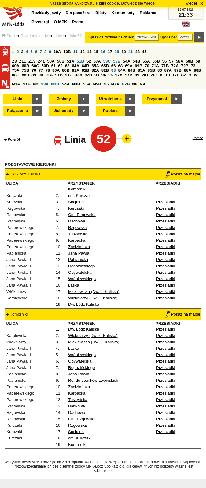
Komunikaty (122, 12)
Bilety (100, 12)
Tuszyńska (77, 234)
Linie (57, 36)
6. (162, 75)
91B (59, 75)
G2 (183, 75)
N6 (106, 84)
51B (80, 61)
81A (75, 70)
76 (33, 70)
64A (75, 65)
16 (103, 51)
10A (57, 51)
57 (171, 61)
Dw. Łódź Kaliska (83, 304)
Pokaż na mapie (182, 174)
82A (95, 70)
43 (137, 51)
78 (47, 70)
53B (116, 61)
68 (120, 65)
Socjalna (76, 202)
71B (165, 65)
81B (85, 70)
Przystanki (157, 98)
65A (95, 65)
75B (25, 70)
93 (96, 75)
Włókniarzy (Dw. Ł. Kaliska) (92, 298)
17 (110, 51)
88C (15, 75)
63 (67, 65)
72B (184, 65)
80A (56, 70)
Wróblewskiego (82, 279)
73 (193, 65)
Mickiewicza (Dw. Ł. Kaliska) (93, 291)
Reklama (148, 12)
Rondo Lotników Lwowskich (93, 380)
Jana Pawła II (80, 253)
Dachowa (76, 221)
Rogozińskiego (81, 266)
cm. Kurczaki (79, 195)
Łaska (73, 285)
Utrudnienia (110, 98)
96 (110, 75)
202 (154, 75)
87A (168, 70)
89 (33, 75)
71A (155, 65)
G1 (175, 75)
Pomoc (198, 138)
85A (141, 70)
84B (131, 70)
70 (147, 65)
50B (60, 61)
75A (15, 70)
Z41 (41, 61)
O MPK (60, 22)
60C (35, 65)
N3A (45, 84)
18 (117, 51)
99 (137, 75)
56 (164, 61)
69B (138, 65)
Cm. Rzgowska (82, 214)
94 (103, 75)
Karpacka (76, 240)
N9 (142, 84)
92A (78, 75)
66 (113, 65)
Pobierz (110, 110)
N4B (76, 84)
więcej (191, 3)
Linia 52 (75, 36)
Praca (77, 22)
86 (159, 70)
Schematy (64, 110)
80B (65, 70)
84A (121, 70)
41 (130, 51)
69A (128, 65)
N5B (97, 84)
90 (41, 75)
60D (45, 65)
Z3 (14, 61)
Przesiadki (165, 202)
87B (178, 70)
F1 (168, 75)
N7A (115, 84)
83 (113, 70)
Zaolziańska (79, 246)
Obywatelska (79, 272)
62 (60, 65)
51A (70, 61)
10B (67, 51)
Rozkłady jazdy (34, 36)
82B (105, 70)
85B (151, 70)
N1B (26, 84)
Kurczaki (76, 208)
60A (15, 65)
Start (8, 36)
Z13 (31, 61)
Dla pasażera (78, 12)
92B (88, 75)
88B (197, 70)
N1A (16, 84)
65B (105, 65)
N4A (65, 84)
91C (68, 75)
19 (123, 51)
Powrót (14, 139)
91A (49, 75)
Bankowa (76, 406)
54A (126, 61)
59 (198, 61)
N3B (55, 84)
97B (128, 75)
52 (88, 61)
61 (53, 65)
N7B (126, 84)
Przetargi (40, 22)
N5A (87, 84)
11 (75, 51)
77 (41, 70)
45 (144, 51)
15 (96, 51)
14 (89, 51)
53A (97, 61)
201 (145, 75)
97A (119, 75)
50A (50, 61)
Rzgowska (77, 227)
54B (136, 61)
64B (85, 65)
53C (107, 61)
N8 (134, 84)
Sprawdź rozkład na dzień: (111, 37)
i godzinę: (168, 37)
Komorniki (77, 189)
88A (187, 70)
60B (25, 65)
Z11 (22, 61)
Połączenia (17, 110)
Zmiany (64, 98)
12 (82, 51)
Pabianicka (78, 259)
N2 (35, 84)
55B (156, 61)
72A (174, 65)
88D (25, 75)
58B (189, 61)
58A (179, 61)
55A (146, 61)
